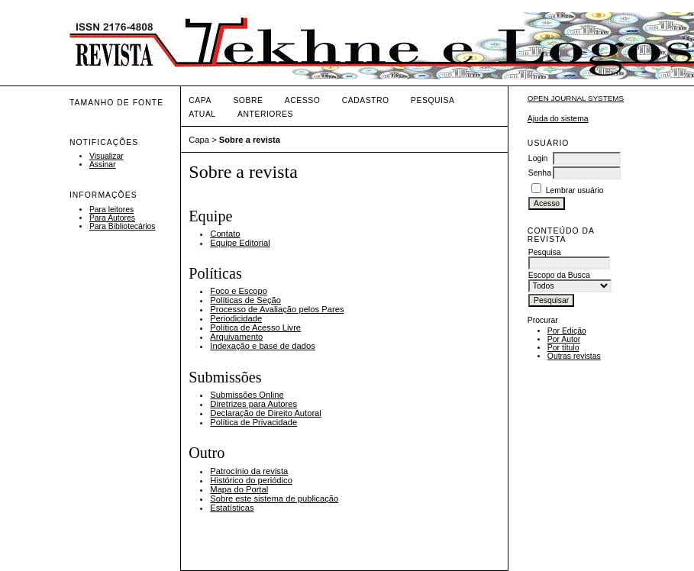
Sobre (248, 100)
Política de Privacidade (253, 422)
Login (537, 158)
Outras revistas (574, 356)
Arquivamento (236, 336)
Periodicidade (236, 318)
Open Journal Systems (576, 98)
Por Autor (563, 339)
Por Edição (566, 331)
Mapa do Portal (239, 489)
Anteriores (265, 114)
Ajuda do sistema (558, 119)
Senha (539, 173)
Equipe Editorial (240, 242)
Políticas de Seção (245, 300)
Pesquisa (432, 100)
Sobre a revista (249, 139)
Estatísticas (231, 507)
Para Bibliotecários (122, 226)
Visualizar (106, 156)
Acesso (302, 100)
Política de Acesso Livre (255, 327)
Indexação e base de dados (262, 345)
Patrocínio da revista (249, 471)
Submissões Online (246, 394)
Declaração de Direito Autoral (265, 413)
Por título (563, 348)
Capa (200, 100)
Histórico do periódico (251, 480)
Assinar (102, 164)
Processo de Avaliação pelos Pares (277, 309)
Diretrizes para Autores (253, 403)
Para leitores (111, 209)
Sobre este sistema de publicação (274, 498)
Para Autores (112, 218)
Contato (225, 233)
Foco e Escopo (238, 290)
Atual (202, 114)
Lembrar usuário (575, 190)
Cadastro (365, 100)
